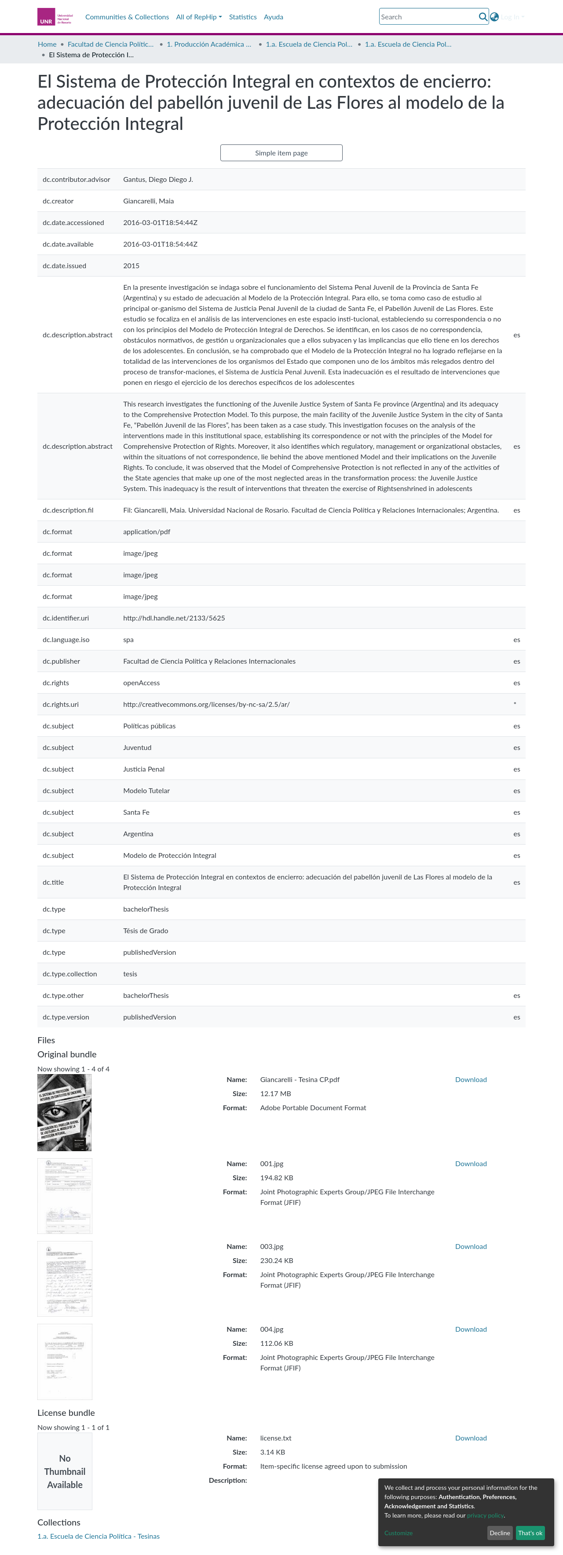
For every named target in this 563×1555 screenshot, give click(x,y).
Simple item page (281, 152)
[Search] (434, 16)
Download (471, 1079)
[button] (494, 16)
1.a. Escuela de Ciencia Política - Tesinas (409, 44)
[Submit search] (483, 16)
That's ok (530, 1533)
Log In (510, 16)
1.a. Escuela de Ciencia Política (310, 44)
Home (47, 44)
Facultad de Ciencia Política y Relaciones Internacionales (112, 44)
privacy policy (485, 1515)
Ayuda (273, 16)
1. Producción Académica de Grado (211, 44)
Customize (398, 1533)
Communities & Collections (127, 16)
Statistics (243, 16)
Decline (500, 1533)
